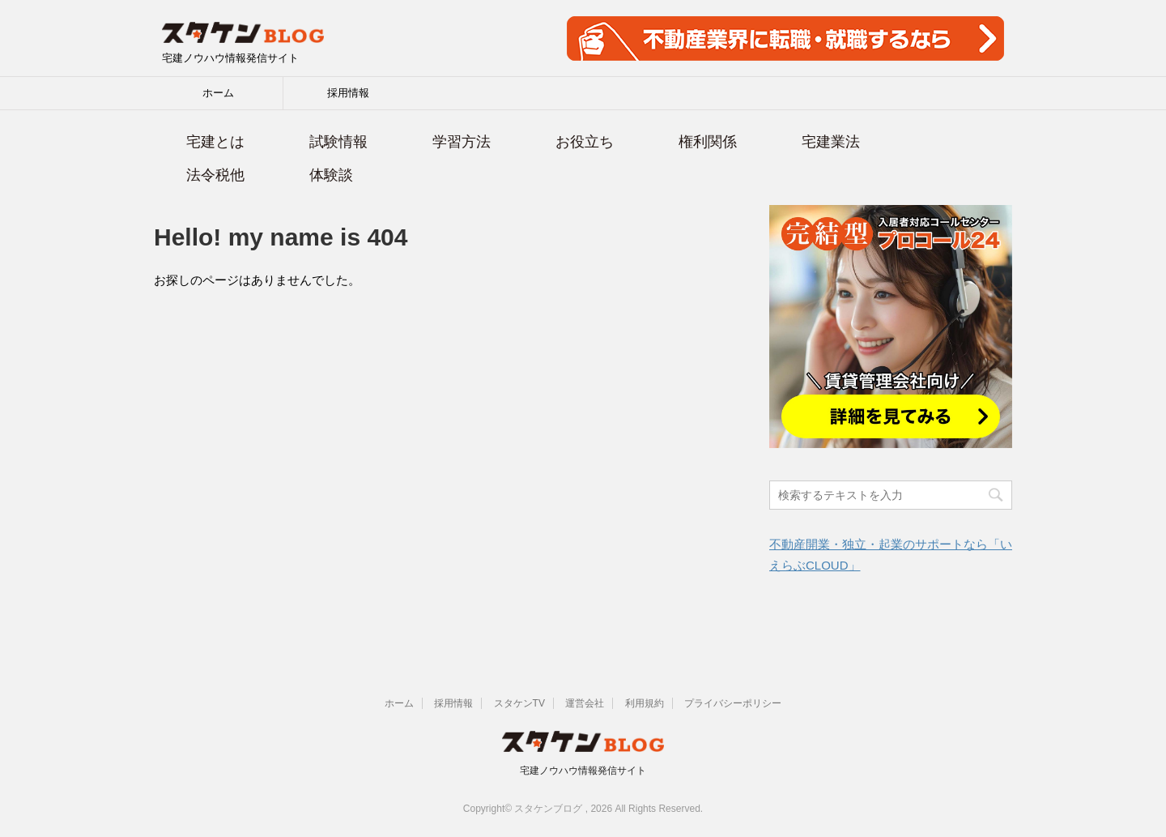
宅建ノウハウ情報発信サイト (583, 770)
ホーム (218, 93)
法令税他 (215, 175)
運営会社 (584, 703)
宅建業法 (831, 142)
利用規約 (644, 703)
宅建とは (215, 142)
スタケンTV (519, 703)
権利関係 (708, 142)
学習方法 (461, 142)
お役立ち (584, 142)
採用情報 (348, 93)
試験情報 (338, 142)
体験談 (331, 175)
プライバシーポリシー (732, 703)
